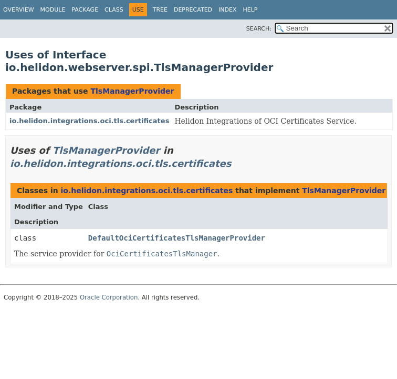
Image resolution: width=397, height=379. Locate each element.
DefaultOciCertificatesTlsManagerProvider (176, 238)
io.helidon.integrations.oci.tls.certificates (89, 121)
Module (53, 9)
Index (227, 9)
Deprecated (193, 9)
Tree (160, 9)
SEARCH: (258, 28)
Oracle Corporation (109, 297)
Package (84, 9)
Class (114, 9)
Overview (18, 9)
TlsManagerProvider (132, 91)
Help (250, 9)
